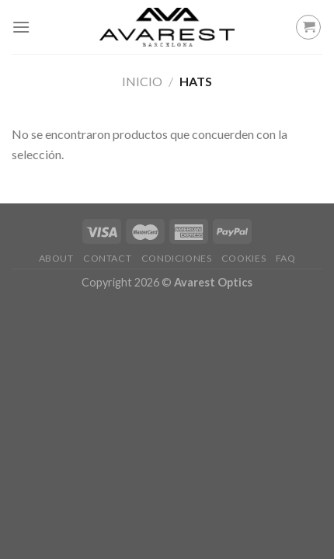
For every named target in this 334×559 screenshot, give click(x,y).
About (56, 258)
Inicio (142, 81)
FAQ (286, 258)
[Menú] (21, 27)
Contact (107, 258)
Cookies (243, 258)
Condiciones (176, 258)
